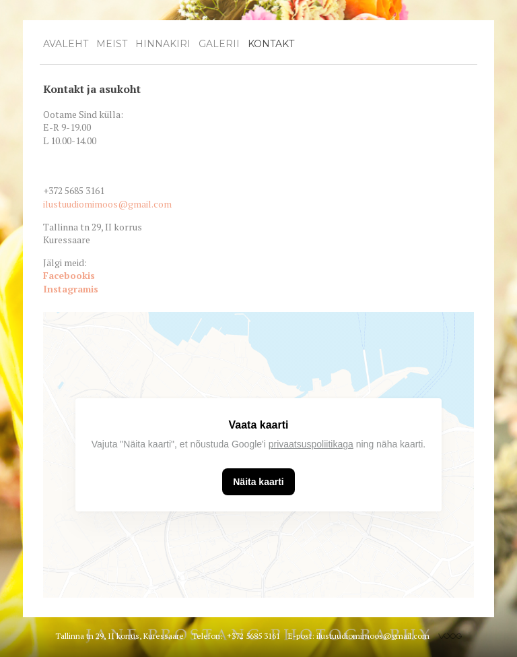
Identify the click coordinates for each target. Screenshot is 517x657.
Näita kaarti (258, 481)
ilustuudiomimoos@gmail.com (107, 203)
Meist (111, 44)
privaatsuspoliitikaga (311, 444)
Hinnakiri (163, 44)
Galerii (219, 44)
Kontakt (271, 44)
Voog (450, 636)
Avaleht (65, 44)
